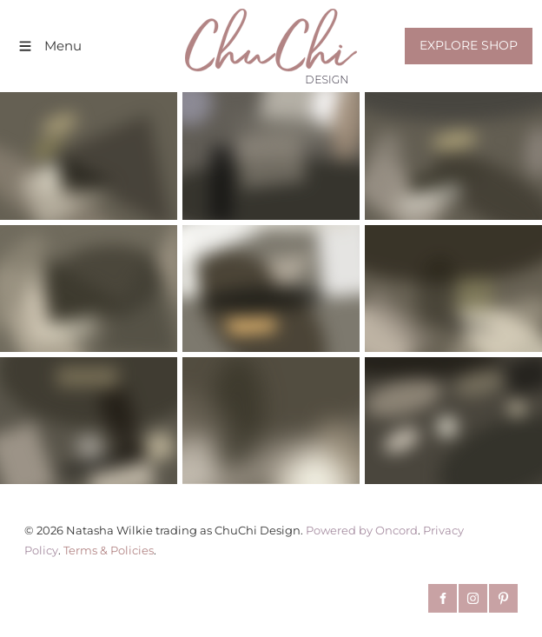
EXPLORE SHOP (458, 37)
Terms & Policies (108, 550)
